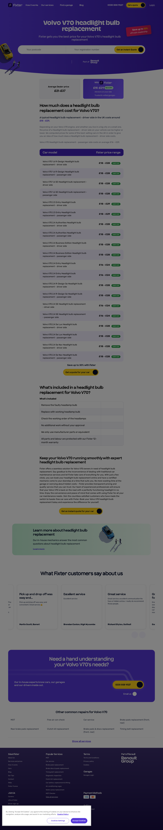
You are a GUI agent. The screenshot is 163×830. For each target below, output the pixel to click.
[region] (46, 815)
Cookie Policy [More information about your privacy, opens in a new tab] (63, 814)
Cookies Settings (58, 821)
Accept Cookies (79, 821)
